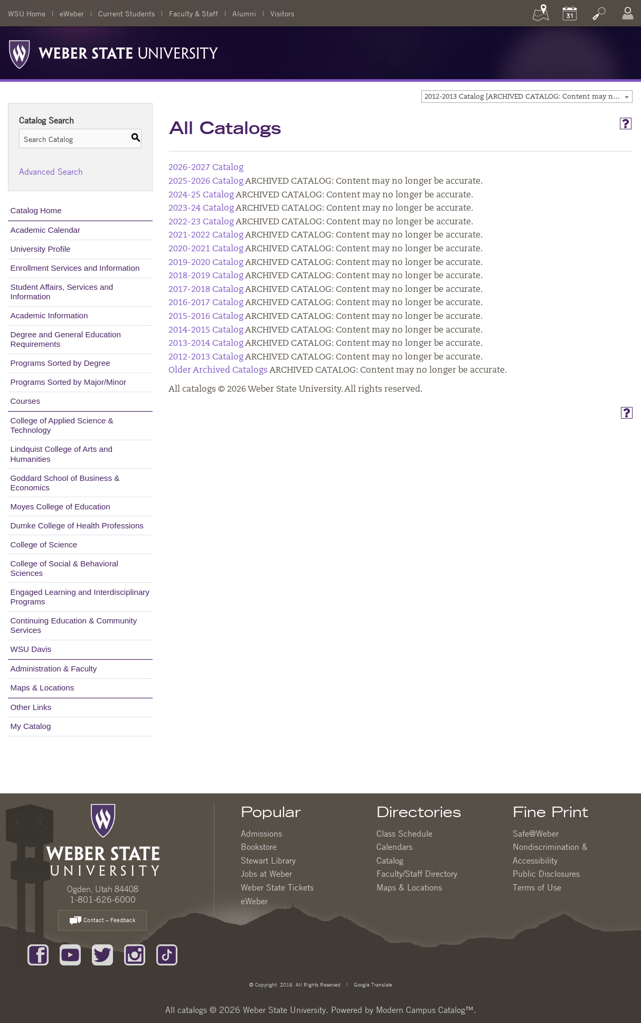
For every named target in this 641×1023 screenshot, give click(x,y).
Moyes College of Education (60, 506)
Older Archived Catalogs (218, 370)
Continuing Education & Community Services (74, 625)
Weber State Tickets (277, 887)
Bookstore (259, 846)
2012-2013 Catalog (205, 357)
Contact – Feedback (102, 921)
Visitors (282, 13)
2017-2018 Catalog (205, 290)
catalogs (192, 1010)
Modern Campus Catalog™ (425, 1010)
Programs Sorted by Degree (60, 362)
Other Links (31, 707)
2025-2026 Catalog (205, 181)
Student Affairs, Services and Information (62, 291)
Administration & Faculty (54, 668)
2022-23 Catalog (201, 222)
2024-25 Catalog (201, 195)
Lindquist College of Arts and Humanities (61, 453)
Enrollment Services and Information (75, 267)
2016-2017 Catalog (205, 303)
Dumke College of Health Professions (77, 525)
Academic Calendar (46, 229)
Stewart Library (268, 860)
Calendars (394, 846)
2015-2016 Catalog (205, 316)
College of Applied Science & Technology (62, 425)
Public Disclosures (546, 873)
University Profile (41, 248)
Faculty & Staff (193, 13)
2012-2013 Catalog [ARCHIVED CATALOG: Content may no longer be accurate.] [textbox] (528, 96)
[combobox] (527, 96)
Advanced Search (51, 171)
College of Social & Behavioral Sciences (64, 568)
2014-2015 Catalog (205, 330)
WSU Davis (31, 649)
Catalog (389, 860)
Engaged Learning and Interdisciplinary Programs (80, 597)
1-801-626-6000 (103, 899)
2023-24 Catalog (201, 208)
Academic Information (49, 315)
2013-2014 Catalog (205, 343)
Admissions (261, 833)
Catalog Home (36, 210)
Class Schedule (404, 833)
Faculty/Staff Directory (416, 873)
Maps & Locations (42, 687)
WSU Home (26, 13)
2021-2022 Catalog (205, 235)
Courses (26, 400)
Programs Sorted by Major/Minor (68, 381)
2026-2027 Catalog (205, 168)
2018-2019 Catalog (205, 276)
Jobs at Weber (266, 873)
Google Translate (372, 984)
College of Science (44, 544)
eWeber (72, 13)
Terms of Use (537, 887)
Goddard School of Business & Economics (65, 482)
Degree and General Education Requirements (66, 339)
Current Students (126, 13)
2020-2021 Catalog (205, 249)
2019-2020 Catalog (205, 263)
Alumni (244, 13)
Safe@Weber (536, 833)
